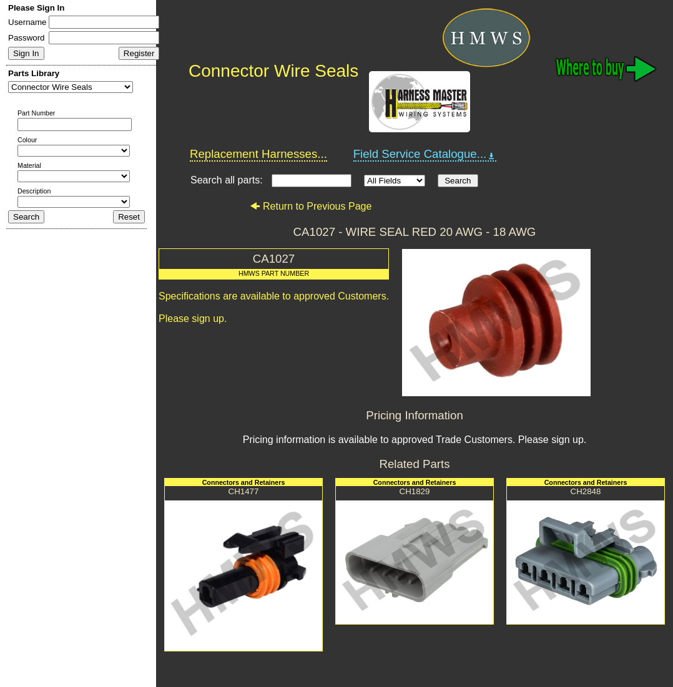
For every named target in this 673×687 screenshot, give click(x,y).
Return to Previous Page (310, 206)
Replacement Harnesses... (258, 153)
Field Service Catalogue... (425, 154)
